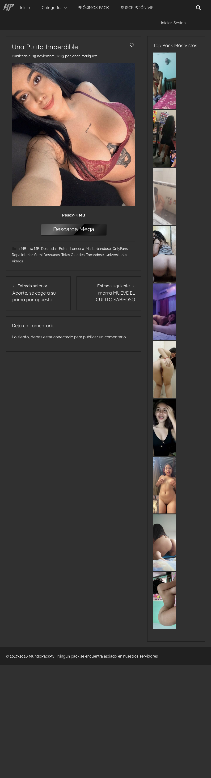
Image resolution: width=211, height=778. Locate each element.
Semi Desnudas (47, 255)
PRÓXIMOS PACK (93, 7)
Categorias (55, 7)
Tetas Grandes (72, 255)
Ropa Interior (22, 255)
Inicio (25, 7)
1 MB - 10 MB (28, 249)
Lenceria (77, 249)
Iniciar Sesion (173, 22)
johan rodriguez (84, 56)
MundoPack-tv (42, 656)
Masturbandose (98, 249)
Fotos (63, 249)
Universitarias (116, 255)
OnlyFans (120, 249)
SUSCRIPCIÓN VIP (137, 7)
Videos (17, 261)
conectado (63, 337)
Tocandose (95, 255)
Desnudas (49, 249)
